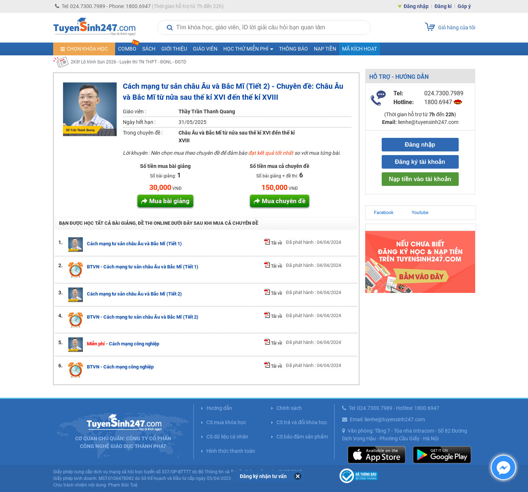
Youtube (420, 212)
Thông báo (293, 49)
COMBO (128, 47)
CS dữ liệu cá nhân (227, 437)
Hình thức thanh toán (230, 451)
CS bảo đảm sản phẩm (302, 437)
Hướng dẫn (219, 408)
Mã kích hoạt (359, 49)
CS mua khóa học (226, 422)
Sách (148, 49)
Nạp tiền (325, 49)
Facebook (383, 212)
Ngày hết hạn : (139, 122)
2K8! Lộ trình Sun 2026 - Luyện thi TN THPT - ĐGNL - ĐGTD (128, 62)
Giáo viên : (134, 111)
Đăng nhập (416, 6)
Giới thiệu (174, 49)
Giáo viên (205, 49)
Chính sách (289, 408)
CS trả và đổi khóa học (301, 422)
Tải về (273, 243)
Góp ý (464, 6)
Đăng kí (443, 6)
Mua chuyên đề (283, 201)
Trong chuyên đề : (142, 133)
